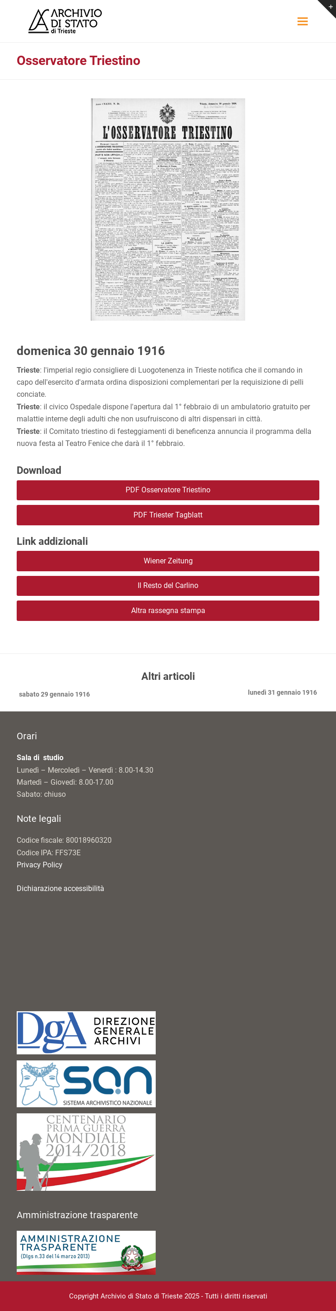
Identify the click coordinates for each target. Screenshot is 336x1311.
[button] (303, 21)
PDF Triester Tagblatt (168, 514)
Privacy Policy (40, 864)
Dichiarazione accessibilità (60, 888)
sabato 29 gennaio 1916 (53, 695)
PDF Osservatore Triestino (168, 489)
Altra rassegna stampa (168, 610)
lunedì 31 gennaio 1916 (282, 693)
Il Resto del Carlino (168, 585)
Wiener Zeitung (168, 560)
